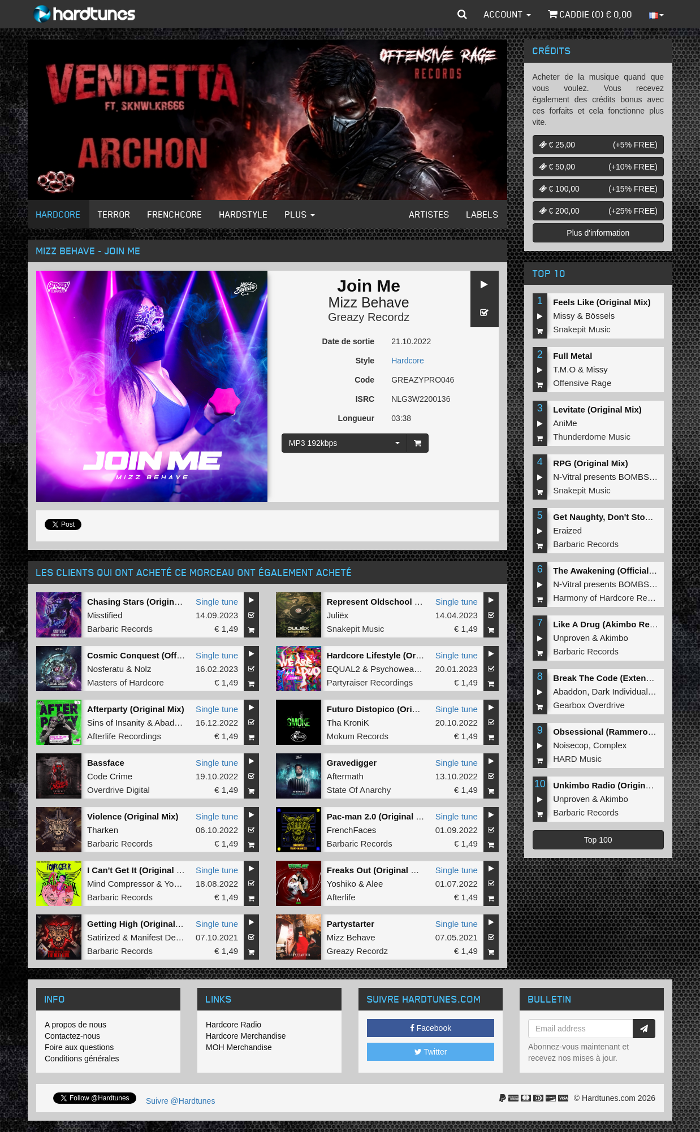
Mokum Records (357, 736)
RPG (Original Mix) (590, 463)
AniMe (565, 423)
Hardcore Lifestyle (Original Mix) (392, 655)
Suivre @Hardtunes (180, 1100)
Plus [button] (300, 214)
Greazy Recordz (369, 317)
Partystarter (350, 924)
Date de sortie (348, 341)
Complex (609, 745)
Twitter (430, 1051)
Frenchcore (175, 214)
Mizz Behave (369, 302)
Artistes (429, 214)
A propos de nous (75, 1024)
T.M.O (564, 369)
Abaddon (171, 722)
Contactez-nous (72, 1035)
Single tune (217, 601)
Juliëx (337, 615)
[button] (462, 14)
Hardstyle (243, 214)
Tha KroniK (348, 722)
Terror (114, 214)
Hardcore (58, 214)
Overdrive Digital (118, 790)
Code (364, 379)
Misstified (105, 615)
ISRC (365, 399)
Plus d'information (598, 232)
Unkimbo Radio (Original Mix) (612, 785)
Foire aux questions (79, 1047)
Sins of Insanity (116, 722)
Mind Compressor (120, 883)
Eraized (567, 530)
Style (365, 360)
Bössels (600, 315)
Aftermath (345, 776)
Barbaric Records (120, 629)
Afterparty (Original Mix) (135, 709)
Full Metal (572, 356)
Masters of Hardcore (125, 682)
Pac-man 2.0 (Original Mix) (380, 816)
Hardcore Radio (233, 1024)
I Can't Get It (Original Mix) (140, 870)
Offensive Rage (582, 383)
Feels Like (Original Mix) (602, 302)
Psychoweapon (399, 669)
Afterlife (341, 897)
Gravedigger (352, 762)
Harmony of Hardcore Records (610, 597)
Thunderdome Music (591, 436)
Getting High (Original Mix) (141, 924)
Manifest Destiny (162, 937)
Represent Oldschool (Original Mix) (398, 601)
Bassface (105, 762)
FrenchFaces (352, 830)
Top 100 (598, 839)
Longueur (356, 418)
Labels (482, 214)
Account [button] (507, 14)
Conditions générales (82, 1058)
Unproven (571, 638)
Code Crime (109, 776)
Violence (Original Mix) (132, 816)
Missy (563, 315)
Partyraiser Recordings (370, 682)
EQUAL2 (343, 669)
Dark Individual (620, 691)
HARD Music (577, 759)
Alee (374, 883)
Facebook (430, 1028)
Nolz (142, 669)
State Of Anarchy (359, 790)
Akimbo (614, 638)
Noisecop (571, 745)
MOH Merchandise (239, 1047)
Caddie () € (590, 14)
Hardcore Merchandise (246, 1035)
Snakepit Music (355, 629)
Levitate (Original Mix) (597, 409)
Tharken (102, 830)
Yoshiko (178, 883)
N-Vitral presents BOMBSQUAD (613, 477)
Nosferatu (105, 669)
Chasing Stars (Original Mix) (144, 601)
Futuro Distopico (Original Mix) (389, 709)
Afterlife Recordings (124, 736)
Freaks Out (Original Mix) (377, 870)
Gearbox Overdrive (589, 705)
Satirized (103, 937)
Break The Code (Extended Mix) (616, 678)
